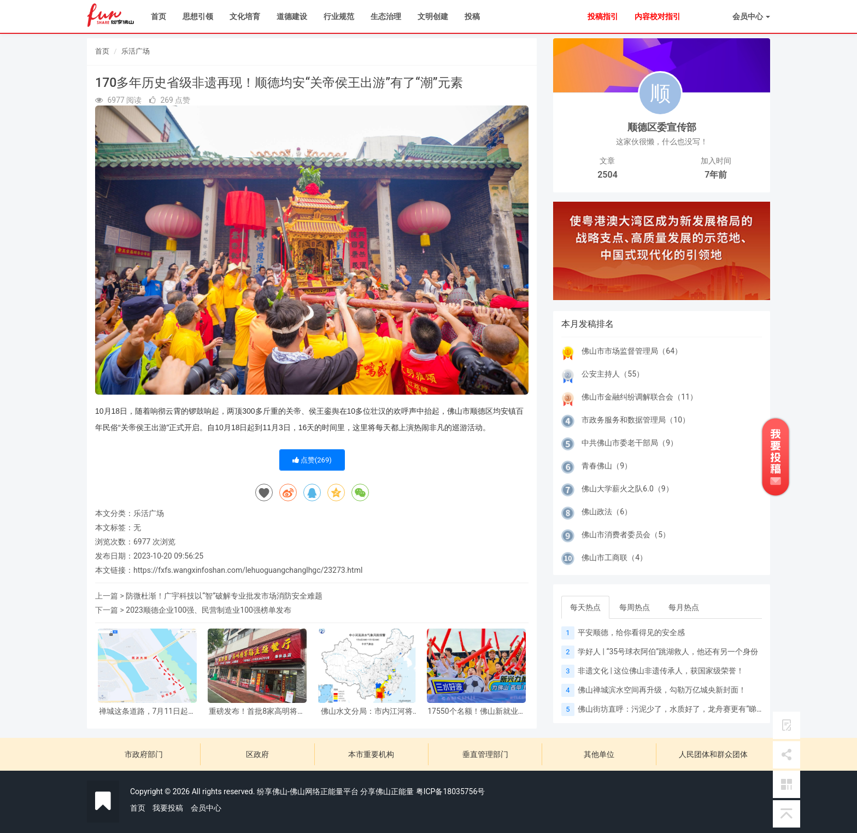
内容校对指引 (657, 16)
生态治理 (386, 16)
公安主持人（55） (613, 373)
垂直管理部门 (485, 754)
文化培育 (245, 16)
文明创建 (433, 16)
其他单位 (599, 754)
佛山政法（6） (607, 511)
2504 (607, 174)
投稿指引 (603, 16)
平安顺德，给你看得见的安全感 (631, 632)
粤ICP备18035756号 (450, 791)
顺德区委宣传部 (661, 127)
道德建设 (292, 16)
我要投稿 (167, 807)
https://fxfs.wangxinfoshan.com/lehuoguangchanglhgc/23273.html (247, 570)
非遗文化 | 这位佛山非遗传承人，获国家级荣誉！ (661, 670)
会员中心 (206, 807)
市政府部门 (144, 754)
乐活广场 (135, 51)
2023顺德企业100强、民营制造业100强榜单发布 (208, 610)
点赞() (312, 460)
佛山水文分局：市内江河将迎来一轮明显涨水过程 (367, 711)
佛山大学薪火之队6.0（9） (627, 488)
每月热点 (683, 607)
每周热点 (634, 607)
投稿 (472, 16)
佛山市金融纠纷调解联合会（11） (639, 396)
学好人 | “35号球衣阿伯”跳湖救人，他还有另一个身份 (668, 651)
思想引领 (198, 16)
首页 (158, 16)
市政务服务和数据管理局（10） (636, 419)
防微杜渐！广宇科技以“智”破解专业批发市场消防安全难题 (224, 595)
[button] (569, 251)
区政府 (257, 754)
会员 (751, 16)
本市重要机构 (371, 754)
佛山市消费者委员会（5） (626, 534)
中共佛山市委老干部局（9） (630, 442)
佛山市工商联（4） (614, 557)
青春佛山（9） (607, 465)
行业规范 (339, 16)
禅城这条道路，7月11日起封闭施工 (147, 711)
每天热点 (585, 607)
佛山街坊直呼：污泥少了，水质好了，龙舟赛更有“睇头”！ (676, 709)
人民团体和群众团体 (713, 754)
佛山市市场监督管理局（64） (632, 351)
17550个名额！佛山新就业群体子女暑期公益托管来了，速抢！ (476, 711)
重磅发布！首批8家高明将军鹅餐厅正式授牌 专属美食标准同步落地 (257, 711)
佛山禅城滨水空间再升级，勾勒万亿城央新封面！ (662, 689)
